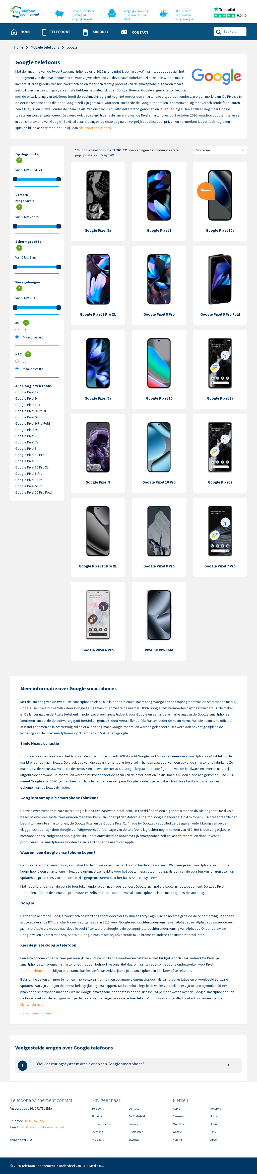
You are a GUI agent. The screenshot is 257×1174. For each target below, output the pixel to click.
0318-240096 (34, 1121)
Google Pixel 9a (26, 429)
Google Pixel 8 (26, 448)
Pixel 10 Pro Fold (159, 650)
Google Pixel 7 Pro (29, 480)
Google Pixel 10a (27, 404)
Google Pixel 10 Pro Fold (33, 492)
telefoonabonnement (36, 970)
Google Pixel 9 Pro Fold (32, 423)
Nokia (213, 1116)
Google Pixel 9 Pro (29, 417)
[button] (59, 32)
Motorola (215, 1108)
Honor (214, 1124)
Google (177, 1132)
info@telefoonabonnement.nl (42, 1127)
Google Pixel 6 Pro (29, 486)
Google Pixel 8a (26, 392)
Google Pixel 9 (26, 398)
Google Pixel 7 (26, 461)
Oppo (213, 1139)
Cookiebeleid (136, 1116)
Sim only (97, 1116)
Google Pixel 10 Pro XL (31, 467)
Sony (213, 1132)
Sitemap (133, 1139)
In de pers (98, 1139)
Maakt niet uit (33, 337)
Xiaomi (177, 1139)
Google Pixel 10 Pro (29, 454)
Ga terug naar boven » (36, 1013)
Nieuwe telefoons (102, 1124)
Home (18, 47)
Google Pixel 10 (26, 436)
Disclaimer (135, 1132)
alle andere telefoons (95, 128)
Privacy (133, 1124)
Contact (133, 1108)
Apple (176, 1108)
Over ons (97, 1132)
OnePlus (178, 1124)
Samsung (179, 1116)
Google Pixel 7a (26, 442)
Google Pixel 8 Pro (29, 473)
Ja (24, 330)
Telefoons (98, 1108)
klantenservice (31, 1004)
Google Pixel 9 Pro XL (31, 411)
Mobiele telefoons (45, 47)
